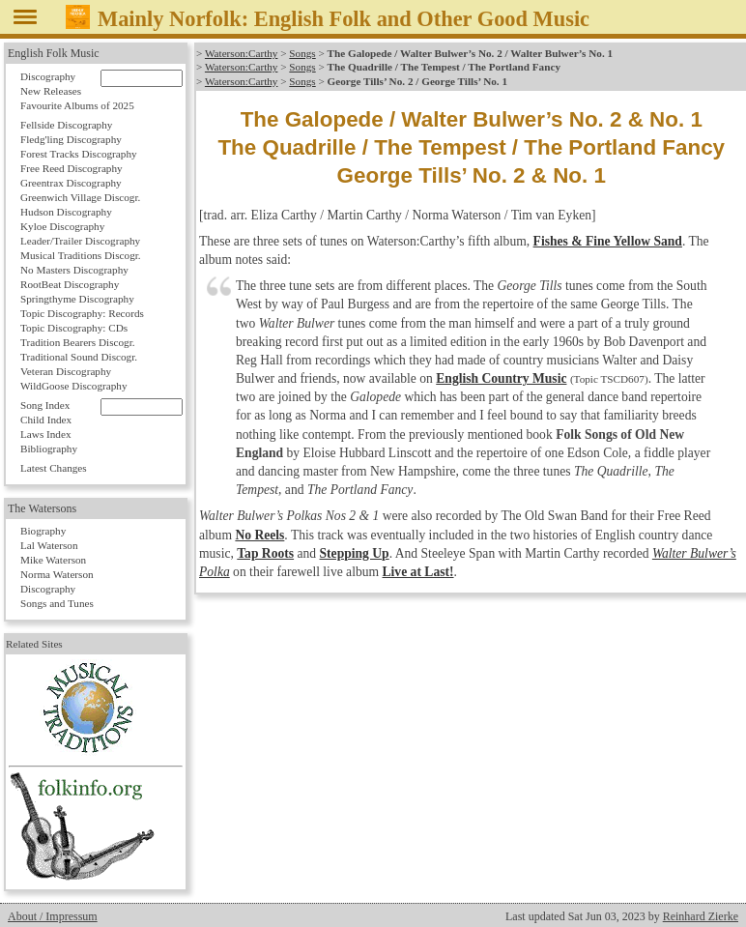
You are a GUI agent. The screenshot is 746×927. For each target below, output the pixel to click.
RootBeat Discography (69, 284)
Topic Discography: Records (82, 313)
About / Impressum (53, 916)
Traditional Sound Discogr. (78, 356)
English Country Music (501, 378)
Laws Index (46, 434)
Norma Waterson (57, 574)
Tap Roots (265, 553)
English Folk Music (54, 53)
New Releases (50, 91)
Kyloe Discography (62, 226)
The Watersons (42, 508)
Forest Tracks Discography (78, 153)
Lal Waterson (48, 545)
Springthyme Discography (77, 298)
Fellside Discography (66, 124)
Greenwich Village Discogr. (80, 197)
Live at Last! (418, 572)
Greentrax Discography (71, 182)
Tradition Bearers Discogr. (77, 342)
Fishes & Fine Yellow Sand (607, 241)
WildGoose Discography (73, 385)
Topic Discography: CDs (74, 327)
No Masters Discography (74, 269)
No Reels (259, 535)
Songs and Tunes (57, 603)
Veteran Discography (65, 371)
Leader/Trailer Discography (80, 240)
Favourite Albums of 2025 (77, 105)
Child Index (46, 419)
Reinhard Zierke (700, 916)
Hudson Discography (66, 211)
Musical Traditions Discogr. (80, 255)
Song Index (45, 405)
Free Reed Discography (71, 168)
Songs (302, 53)
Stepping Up (354, 553)
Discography (47, 76)
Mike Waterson (53, 559)
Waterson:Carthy (241, 53)
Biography (43, 530)
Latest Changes (53, 468)
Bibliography (48, 448)
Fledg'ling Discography (71, 139)
